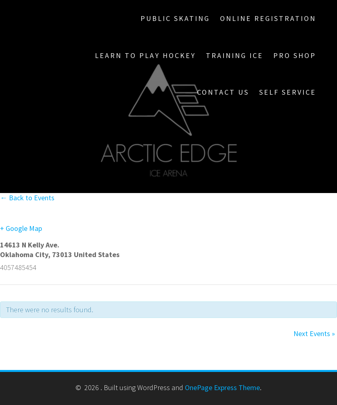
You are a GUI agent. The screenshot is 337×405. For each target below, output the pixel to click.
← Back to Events (27, 197)
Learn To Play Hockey (145, 55)
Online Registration (268, 18)
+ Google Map (21, 228)
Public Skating (175, 18)
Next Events (314, 333)
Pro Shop (294, 55)
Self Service (287, 92)
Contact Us (223, 92)
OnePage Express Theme (222, 387)
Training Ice (234, 55)
